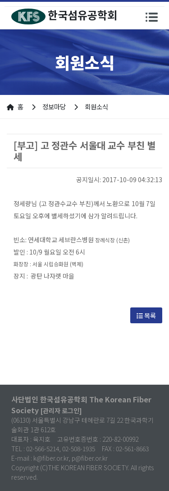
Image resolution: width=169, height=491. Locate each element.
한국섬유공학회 (64, 15)
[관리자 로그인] (61, 410)
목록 (146, 315)
